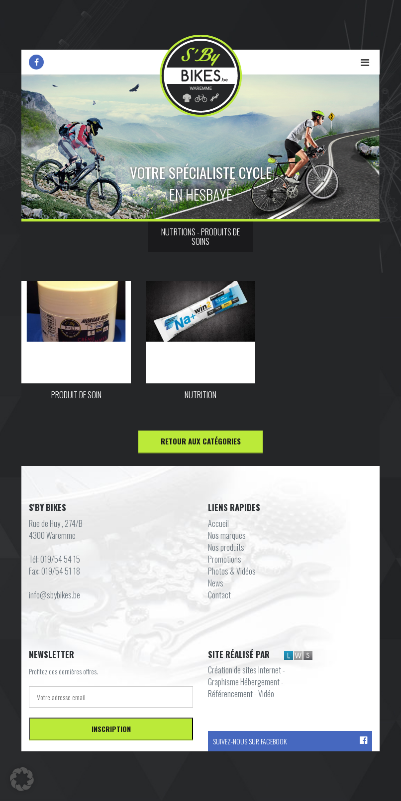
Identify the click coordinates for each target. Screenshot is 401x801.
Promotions (224, 559)
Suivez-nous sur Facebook (290, 741)
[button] (22, 779)
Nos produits (226, 547)
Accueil (218, 523)
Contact (219, 595)
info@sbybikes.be (54, 595)
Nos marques (227, 535)
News (215, 583)
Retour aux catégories (201, 441)
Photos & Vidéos (232, 571)
